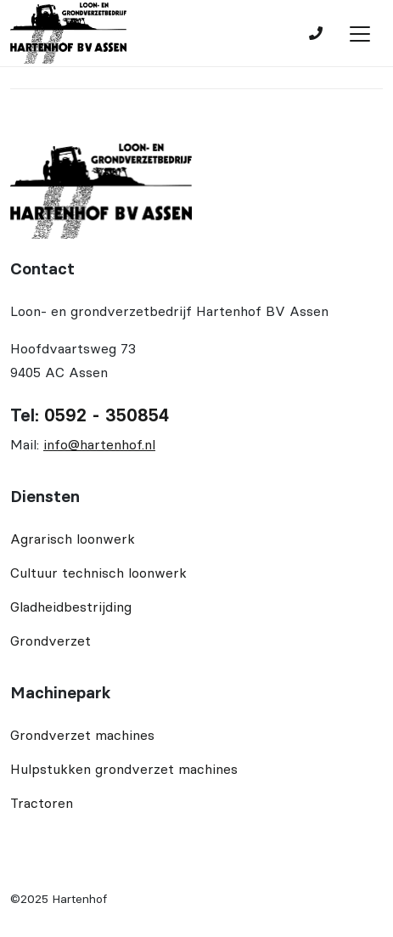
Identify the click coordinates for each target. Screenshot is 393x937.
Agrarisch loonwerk (72, 538)
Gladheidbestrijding (71, 606)
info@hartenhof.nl (99, 444)
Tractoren (41, 802)
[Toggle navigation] (360, 34)
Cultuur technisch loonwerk (98, 572)
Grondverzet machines (82, 734)
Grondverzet (50, 640)
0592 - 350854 (106, 415)
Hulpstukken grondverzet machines (124, 768)
